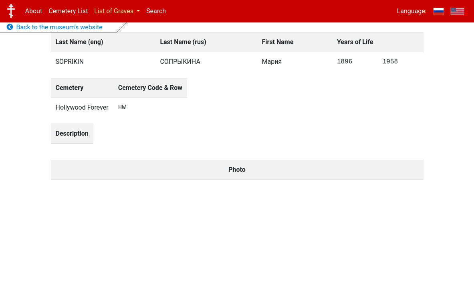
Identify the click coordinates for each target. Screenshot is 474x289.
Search (156, 11)
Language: (412, 11)
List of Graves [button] (114, 11)
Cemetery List (68, 11)
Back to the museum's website (55, 27)
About (33, 11)
